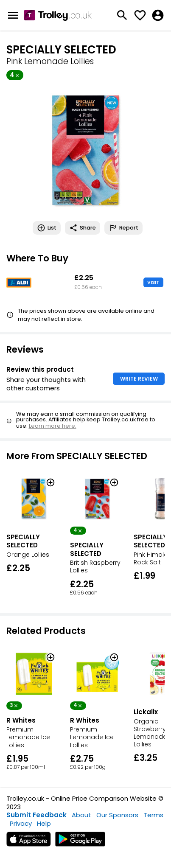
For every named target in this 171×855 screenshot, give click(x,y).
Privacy (21, 823)
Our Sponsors (117, 814)
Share (82, 228)
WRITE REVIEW (139, 378)
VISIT (153, 282)
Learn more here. (52, 426)
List (46, 228)
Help (44, 823)
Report (123, 228)
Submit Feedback (36, 814)
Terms (153, 814)
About (81, 814)
